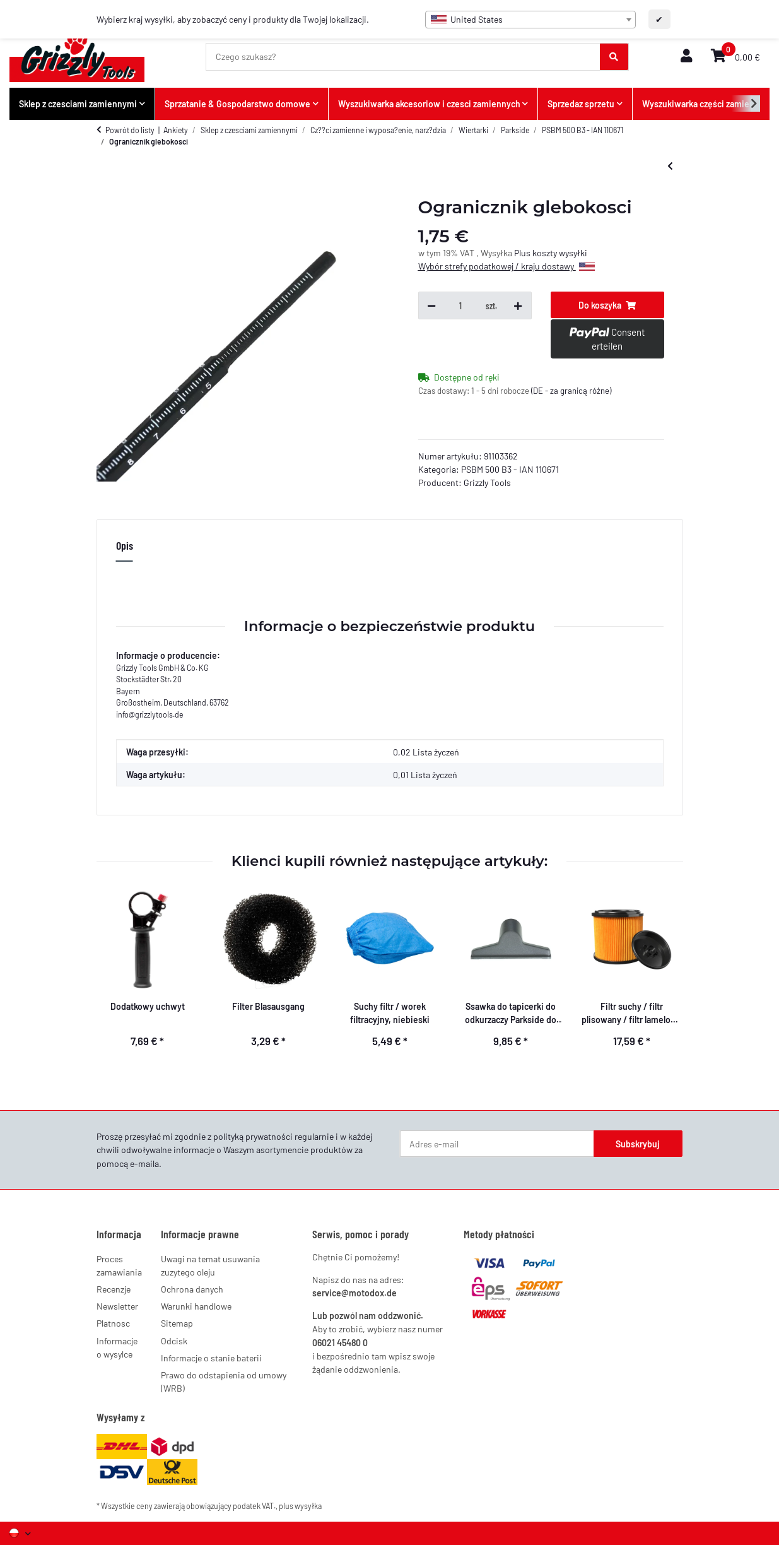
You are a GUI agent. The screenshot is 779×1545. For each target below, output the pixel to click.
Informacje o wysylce (117, 1347)
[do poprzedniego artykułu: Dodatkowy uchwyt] (670, 165)
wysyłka (308, 1505)
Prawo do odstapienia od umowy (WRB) (223, 1382)
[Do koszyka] (607, 305)
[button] (686, 56)
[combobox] (530, 19)
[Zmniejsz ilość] (431, 305)
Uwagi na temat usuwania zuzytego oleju (210, 1265)
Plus (523, 252)
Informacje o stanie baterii (211, 1358)
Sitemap (177, 1323)
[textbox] (530, 19)
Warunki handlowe (196, 1306)
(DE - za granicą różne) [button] (571, 391)
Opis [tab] (124, 545)
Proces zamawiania (119, 1265)
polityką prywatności (253, 1136)
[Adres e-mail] (497, 1143)
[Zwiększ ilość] (517, 305)
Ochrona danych (192, 1289)
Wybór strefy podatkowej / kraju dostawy (506, 266)
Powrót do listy (130, 130)
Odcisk (174, 1340)
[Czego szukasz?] (403, 57)
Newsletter (117, 1306)
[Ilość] (460, 305)
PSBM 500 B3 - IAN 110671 (510, 469)
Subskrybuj (638, 1144)
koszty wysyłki (559, 252)
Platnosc (113, 1323)
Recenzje (114, 1289)
